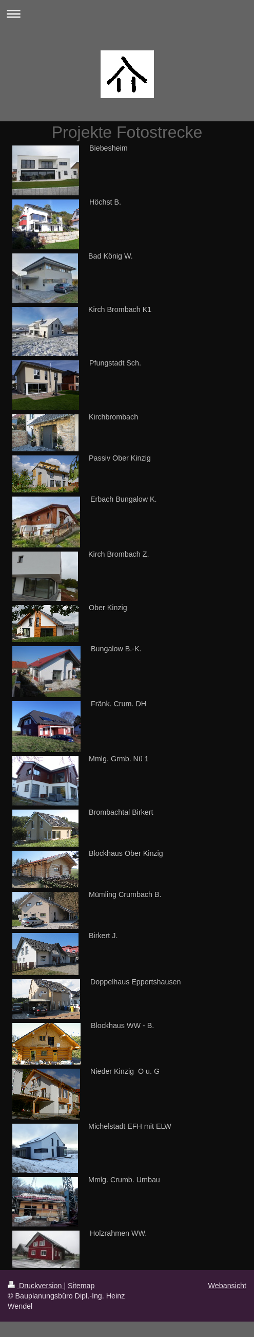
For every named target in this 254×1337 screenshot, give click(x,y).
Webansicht (227, 1285)
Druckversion (36, 1285)
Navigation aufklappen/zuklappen (127, 14)
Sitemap (81, 1285)
